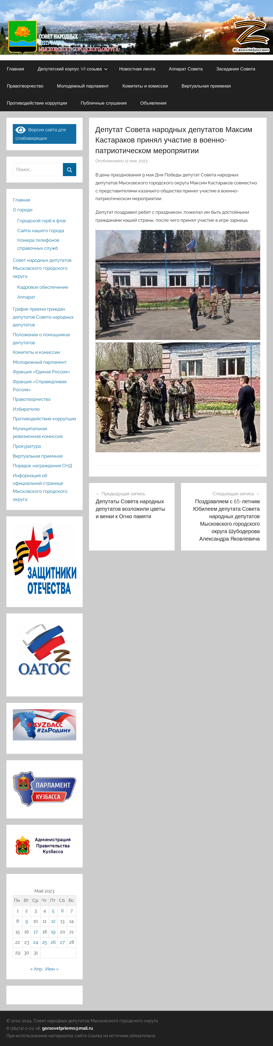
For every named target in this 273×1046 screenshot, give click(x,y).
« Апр (36, 969)
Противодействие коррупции (37, 103)
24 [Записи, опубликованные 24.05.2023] (35, 942)
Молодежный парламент (83, 86)
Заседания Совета (235, 69)
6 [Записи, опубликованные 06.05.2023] (62, 910)
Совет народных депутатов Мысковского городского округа (42, 268)
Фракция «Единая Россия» (41, 371)
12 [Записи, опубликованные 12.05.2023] (53, 921)
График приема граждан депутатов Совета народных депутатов (43, 317)
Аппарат (26, 297)
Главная (15, 69)
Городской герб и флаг (41, 220)
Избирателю (26, 409)
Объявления (153, 103)
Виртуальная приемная (206, 86)
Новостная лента (137, 69)
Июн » (52, 969)
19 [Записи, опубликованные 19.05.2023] (53, 931)
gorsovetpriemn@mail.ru (67, 1028)
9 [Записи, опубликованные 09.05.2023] (26, 921)
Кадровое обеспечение (42, 287)
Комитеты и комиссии (145, 86)
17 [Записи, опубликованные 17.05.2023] (36, 931)
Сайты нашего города (40, 230)
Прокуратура (27, 446)
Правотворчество (25, 86)
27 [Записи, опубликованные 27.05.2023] (62, 942)
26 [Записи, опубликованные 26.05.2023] (53, 942)
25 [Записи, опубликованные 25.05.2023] (44, 942)
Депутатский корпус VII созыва (73, 69)
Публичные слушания (104, 103)
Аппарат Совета (186, 69)
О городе (23, 209)
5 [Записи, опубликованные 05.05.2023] (53, 910)
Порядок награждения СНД (42, 465)
